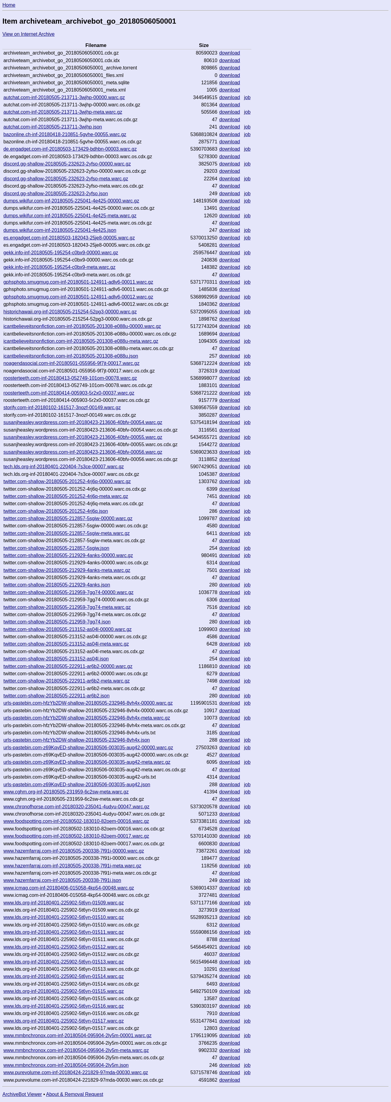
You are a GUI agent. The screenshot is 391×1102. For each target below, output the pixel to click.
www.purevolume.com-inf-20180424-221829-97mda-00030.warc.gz (75, 1072)
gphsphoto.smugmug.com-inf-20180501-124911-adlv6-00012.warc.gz (78, 296)
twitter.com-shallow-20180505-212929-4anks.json (56, 584)
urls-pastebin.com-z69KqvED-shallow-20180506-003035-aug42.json (76, 784)
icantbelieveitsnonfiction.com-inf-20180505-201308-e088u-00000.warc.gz (82, 326)
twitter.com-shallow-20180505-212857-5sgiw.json (56, 548)
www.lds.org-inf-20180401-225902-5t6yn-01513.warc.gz (63, 961)
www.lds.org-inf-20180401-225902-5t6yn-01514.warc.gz (63, 976)
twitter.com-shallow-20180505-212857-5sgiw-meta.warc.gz (66, 533)
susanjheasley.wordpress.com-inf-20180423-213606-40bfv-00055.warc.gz (82, 437)
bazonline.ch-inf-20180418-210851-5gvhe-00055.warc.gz (64, 134)
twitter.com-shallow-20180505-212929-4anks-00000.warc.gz (68, 555)
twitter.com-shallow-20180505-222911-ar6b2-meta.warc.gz (66, 680)
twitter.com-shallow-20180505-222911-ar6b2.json (56, 695)
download (229, 52)
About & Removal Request (74, 1094)
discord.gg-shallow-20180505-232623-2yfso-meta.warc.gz (65, 178)
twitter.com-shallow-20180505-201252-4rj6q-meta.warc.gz (65, 496)
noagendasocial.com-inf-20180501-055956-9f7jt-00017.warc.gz (71, 363)
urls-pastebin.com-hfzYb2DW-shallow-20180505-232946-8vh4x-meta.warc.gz (86, 717)
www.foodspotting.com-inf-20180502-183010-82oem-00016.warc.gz (76, 821)
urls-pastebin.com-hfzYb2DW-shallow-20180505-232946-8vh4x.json (76, 740)
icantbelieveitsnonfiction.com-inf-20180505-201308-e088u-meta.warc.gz (80, 341)
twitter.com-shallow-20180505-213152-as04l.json (56, 658)
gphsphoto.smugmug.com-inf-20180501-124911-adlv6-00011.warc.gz (78, 282)
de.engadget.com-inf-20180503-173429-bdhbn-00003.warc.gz (70, 149)
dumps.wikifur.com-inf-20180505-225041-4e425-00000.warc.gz (71, 200)
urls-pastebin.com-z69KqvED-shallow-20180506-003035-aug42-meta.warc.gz (86, 762)
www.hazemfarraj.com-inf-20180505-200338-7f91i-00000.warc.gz (73, 850)
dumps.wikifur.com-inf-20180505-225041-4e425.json (59, 230)
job (247, 97)
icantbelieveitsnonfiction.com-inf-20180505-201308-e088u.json (70, 356)
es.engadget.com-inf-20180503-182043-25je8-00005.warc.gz (69, 237)
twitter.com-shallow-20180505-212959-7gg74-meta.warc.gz (67, 607)
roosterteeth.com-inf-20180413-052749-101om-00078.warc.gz (70, 378)
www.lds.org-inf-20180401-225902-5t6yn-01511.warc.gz (63, 932)
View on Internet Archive (28, 34)
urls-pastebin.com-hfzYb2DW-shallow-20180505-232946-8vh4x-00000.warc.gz (88, 703)
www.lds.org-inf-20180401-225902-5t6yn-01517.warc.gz (63, 1021)
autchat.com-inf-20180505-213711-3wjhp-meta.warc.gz (62, 112)
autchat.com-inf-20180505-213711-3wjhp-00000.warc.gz (64, 97)
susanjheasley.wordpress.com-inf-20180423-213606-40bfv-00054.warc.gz (82, 422)
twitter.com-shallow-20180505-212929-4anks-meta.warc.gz (66, 570)
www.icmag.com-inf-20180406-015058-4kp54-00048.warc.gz (68, 887)
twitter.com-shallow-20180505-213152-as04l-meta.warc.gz (66, 643)
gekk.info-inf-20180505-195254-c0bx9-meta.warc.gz (59, 267)
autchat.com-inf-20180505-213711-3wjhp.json (52, 126)
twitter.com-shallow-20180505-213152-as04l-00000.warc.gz (67, 629)
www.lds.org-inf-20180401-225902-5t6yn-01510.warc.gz (63, 917)
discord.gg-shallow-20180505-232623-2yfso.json (55, 193)
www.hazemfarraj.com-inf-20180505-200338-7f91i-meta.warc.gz (72, 865)
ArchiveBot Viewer (22, 1094)
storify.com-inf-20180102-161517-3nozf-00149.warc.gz (62, 407)
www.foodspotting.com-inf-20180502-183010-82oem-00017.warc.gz (76, 836)
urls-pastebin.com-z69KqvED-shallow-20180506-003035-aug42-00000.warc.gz (88, 747)
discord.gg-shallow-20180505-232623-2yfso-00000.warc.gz (67, 163)
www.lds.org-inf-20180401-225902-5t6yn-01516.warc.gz (63, 1006)
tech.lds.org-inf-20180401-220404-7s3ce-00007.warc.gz (63, 466)
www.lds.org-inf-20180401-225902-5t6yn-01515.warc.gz (63, 991)
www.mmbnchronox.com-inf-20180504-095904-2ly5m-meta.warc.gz (76, 1050)
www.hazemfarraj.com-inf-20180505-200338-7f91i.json (62, 880)
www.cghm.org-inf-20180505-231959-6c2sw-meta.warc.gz (66, 791)
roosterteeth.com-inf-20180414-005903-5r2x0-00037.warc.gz (68, 393)
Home (8, 5)
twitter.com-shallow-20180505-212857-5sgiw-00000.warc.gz (67, 518)
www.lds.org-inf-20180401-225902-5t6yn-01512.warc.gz (63, 947)
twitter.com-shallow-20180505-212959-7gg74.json (57, 621)
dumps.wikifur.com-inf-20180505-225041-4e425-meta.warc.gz (69, 215)
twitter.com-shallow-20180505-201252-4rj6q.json (55, 511)
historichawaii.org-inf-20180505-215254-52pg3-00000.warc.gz (70, 311)
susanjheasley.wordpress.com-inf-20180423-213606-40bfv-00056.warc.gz (82, 452)
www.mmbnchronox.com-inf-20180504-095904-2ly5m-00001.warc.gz (77, 1035)
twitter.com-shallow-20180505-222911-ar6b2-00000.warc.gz (67, 666)
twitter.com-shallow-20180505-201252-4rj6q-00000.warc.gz (67, 481)
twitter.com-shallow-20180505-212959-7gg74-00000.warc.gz (68, 592)
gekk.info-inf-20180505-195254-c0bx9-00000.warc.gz (60, 252)
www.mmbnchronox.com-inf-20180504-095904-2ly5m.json (66, 1065)
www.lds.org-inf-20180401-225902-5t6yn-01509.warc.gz (63, 902)
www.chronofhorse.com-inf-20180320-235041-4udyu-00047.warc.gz (76, 806)
